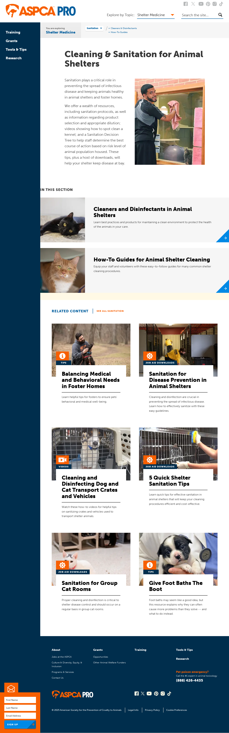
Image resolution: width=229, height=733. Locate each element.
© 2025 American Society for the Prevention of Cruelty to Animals (87, 710)
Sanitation (92, 28)
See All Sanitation (110, 311)
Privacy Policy (152, 710)
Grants (11, 41)
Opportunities (100, 656)
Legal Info (133, 710)
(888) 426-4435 (189, 680)
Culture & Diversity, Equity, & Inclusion (67, 664)
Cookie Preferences (176, 710)
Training (13, 32)
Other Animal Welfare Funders (109, 662)
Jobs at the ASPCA (62, 656)
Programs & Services (63, 672)
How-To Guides (119, 32)
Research (14, 58)
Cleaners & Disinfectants (124, 28)
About (56, 650)
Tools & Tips (16, 49)
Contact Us (58, 677)
